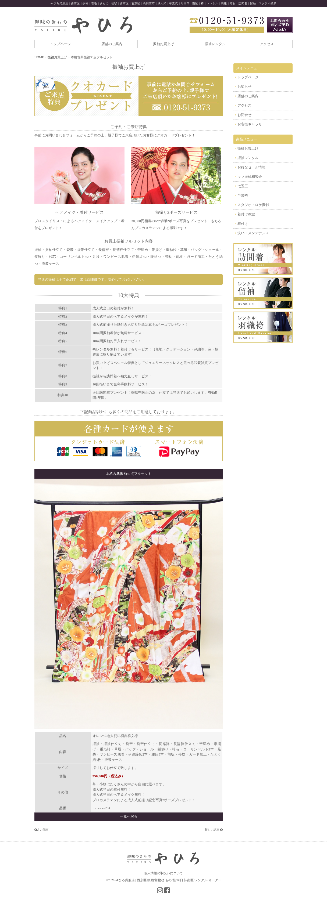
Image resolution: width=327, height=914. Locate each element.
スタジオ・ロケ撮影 (253, 205)
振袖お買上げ (163, 44)
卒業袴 (242, 195)
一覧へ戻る (128, 816)
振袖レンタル (215, 44)
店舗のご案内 (111, 44)
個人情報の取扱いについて (163, 873)
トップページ (60, 44)
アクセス (267, 44)
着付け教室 (246, 214)
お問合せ (244, 115)
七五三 (242, 186)
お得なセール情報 (251, 167)
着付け (242, 224)
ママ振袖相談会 (249, 177)
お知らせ (244, 87)
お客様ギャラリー (251, 124)
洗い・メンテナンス (253, 233)
